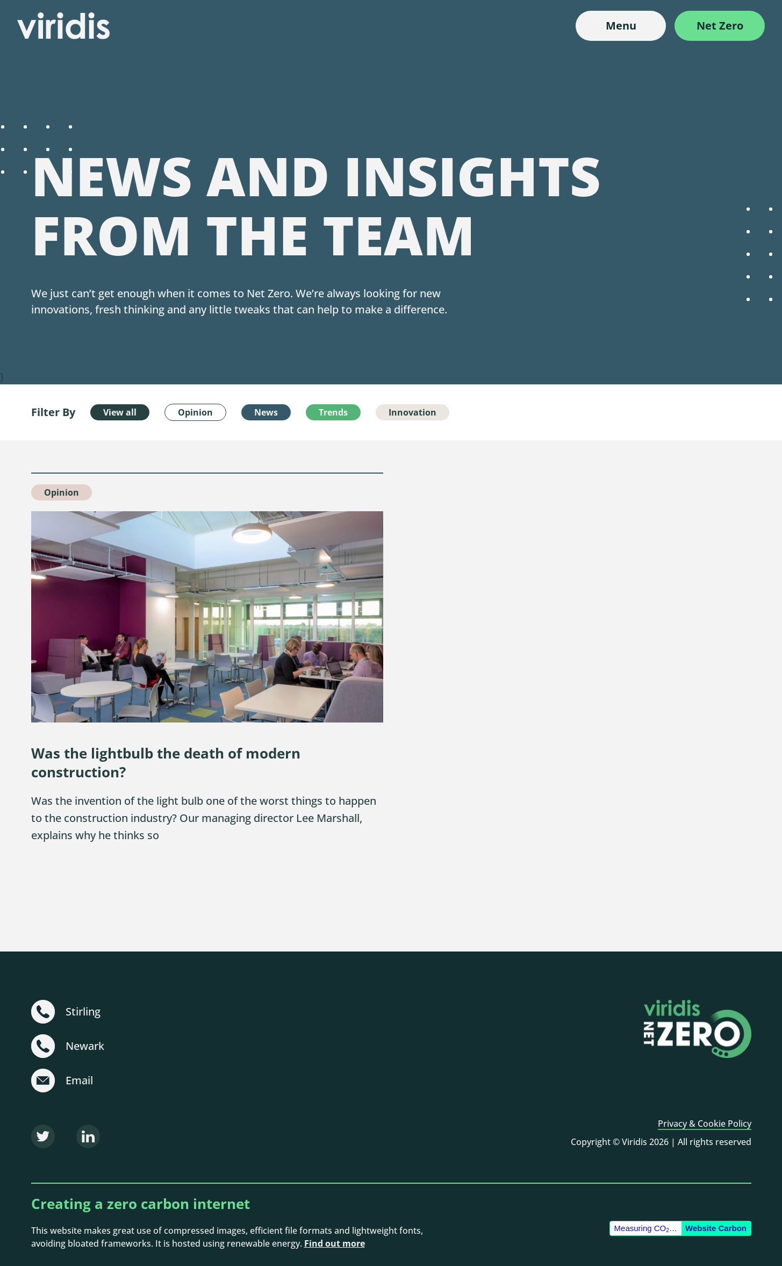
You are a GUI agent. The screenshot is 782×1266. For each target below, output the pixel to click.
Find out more (334, 1243)
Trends (333, 412)
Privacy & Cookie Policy (704, 1123)
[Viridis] (63, 25)
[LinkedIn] (88, 1136)
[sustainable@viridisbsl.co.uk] (43, 1080)
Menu (621, 25)
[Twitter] (43, 1136)
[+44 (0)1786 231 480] (43, 1012)
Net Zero (720, 25)
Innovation (412, 412)
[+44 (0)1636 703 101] (43, 1046)
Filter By (53, 412)
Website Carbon (716, 1228)
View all (120, 412)
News (266, 412)
